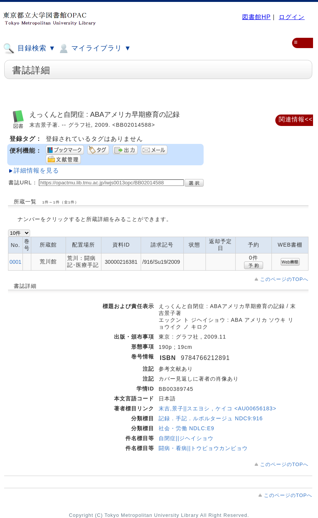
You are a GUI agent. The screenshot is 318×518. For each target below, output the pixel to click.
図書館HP (256, 17)
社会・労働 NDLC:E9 (186, 428)
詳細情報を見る (36, 170)
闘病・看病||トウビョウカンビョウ (203, 448)
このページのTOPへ (284, 279)
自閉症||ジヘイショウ (186, 438)
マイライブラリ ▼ (94, 48)
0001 (15, 262)
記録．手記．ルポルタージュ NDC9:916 (211, 418)
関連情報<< (296, 119)
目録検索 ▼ (29, 48)
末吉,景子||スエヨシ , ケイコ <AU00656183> (217, 408)
